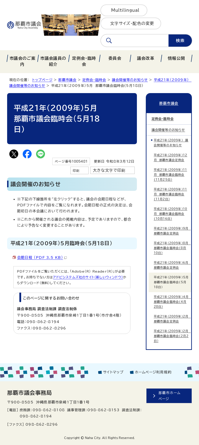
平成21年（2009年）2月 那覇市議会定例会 (172, 319)
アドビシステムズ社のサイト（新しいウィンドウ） (88, 277)
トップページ (42, 80)
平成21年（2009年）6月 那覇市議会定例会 (172, 265)
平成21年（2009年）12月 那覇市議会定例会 (170, 158)
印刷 (76, 170)
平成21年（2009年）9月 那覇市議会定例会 (172, 231)
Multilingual (125, 10)
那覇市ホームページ (169, 396)
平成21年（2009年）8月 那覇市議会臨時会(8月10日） (172, 248)
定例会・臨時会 (94, 80)
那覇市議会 (67, 80)
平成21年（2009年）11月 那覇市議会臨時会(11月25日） (170, 174)
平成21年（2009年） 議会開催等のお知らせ (171, 143)
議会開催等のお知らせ (130, 80)
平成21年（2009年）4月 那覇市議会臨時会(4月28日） (172, 301)
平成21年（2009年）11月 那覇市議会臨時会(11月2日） (170, 194)
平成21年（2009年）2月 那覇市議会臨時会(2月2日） (172, 336)
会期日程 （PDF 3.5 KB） (42, 257)
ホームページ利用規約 (153, 372)
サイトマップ (113, 372)
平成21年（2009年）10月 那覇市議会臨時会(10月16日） (170, 214)
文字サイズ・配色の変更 (132, 23)
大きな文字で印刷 (109, 170)
